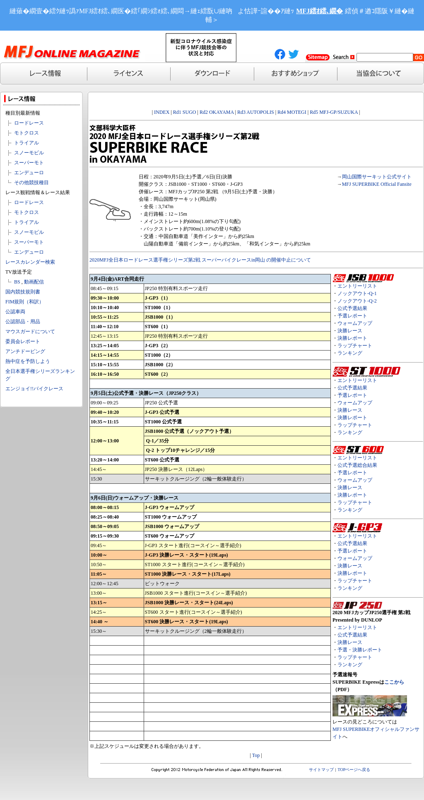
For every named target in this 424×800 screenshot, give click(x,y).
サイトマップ (321, 769)
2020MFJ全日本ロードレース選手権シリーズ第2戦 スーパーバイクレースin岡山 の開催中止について (200, 260)
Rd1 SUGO (184, 112)
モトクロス (26, 133)
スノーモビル (29, 153)
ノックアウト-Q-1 (357, 293)
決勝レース (349, 331)
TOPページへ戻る (354, 769)
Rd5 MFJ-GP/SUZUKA (334, 112)
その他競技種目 (31, 182)
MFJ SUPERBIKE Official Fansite (377, 184)
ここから (394, 682)
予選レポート (352, 316)
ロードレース (29, 123)
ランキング (349, 353)
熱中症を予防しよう (27, 361)
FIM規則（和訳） (24, 302)
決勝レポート (352, 338)
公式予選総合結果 (357, 465)
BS (17, 282)
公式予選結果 (352, 308)
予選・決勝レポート (359, 650)
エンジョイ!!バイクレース (34, 389)
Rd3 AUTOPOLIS (255, 112)
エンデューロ (29, 172)
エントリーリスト (357, 286)
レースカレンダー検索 (30, 262)
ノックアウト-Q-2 (357, 301)
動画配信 (34, 282)
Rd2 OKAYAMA (217, 112)
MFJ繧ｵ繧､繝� (319, 10)
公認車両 (15, 312)
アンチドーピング (25, 351)
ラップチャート (354, 345)
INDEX (161, 112)
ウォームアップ (354, 323)
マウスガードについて (30, 331)
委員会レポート (22, 341)
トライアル (26, 143)
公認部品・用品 (22, 321)
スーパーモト (29, 163)
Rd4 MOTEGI (291, 112)
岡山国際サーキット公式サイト (377, 177)
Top (256, 755)
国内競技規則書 (22, 292)
